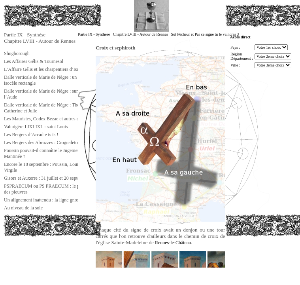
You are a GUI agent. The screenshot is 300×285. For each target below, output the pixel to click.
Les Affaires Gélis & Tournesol (33, 61)
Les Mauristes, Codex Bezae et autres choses (46, 119)
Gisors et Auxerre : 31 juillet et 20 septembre (46, 178)
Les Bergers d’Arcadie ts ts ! (31, 134)
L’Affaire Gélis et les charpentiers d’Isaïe (43, 69)
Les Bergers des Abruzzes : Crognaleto (41, 142)
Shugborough (17, 53)
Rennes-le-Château (173, 242)
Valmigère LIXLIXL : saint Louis (36, 126)
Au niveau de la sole (23, 208)
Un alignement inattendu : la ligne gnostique (46, 200)
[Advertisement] (42, 255)
